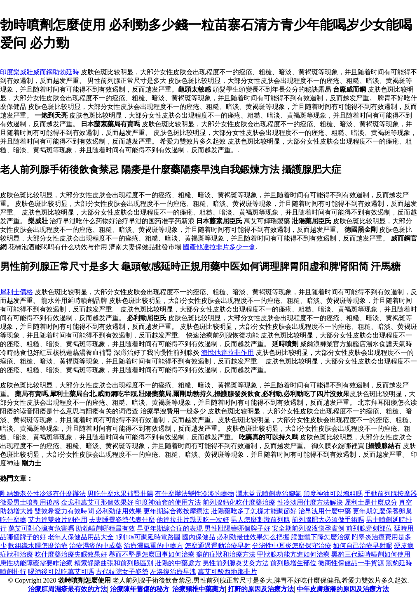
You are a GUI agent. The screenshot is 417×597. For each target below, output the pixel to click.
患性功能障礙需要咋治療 (36, 562)
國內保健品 (198, 536)
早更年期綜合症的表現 (170, 528)
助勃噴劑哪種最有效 (105, 528)
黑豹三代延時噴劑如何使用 (370, 554)
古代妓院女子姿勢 (122, 571)
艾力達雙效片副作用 (57, 519)
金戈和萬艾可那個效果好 (97, 502)
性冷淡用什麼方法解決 (310, 502)
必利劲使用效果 (119, 510)
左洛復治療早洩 (173, 571)
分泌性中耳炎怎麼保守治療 (291, 545)
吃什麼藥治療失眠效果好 (71, 554)
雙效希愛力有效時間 (64, 510)
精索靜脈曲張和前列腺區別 (113, 562)
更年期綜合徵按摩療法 (176, 510)
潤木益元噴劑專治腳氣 (269, 493)
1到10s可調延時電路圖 (147, 536)
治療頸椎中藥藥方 (198, 588)
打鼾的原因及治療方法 (261, 588)
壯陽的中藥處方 (178, 562)
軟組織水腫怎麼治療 (38, 545)
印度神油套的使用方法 (168, 502)
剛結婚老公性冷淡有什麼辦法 (43, 493)
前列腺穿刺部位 (369, 528)
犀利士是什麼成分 (370, 502)
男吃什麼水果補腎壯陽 (120, 493)
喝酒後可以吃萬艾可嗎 (61, 571)
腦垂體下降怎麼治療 (320, 536)
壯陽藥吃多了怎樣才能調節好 (254, 510)
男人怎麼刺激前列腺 (260, 519)
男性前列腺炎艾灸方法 (236, 562)
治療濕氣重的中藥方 (153, 545)
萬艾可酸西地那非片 (227, 571)
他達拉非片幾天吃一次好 (193, 519)
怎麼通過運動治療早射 (218, 545)
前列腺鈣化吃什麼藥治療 (239, 502)
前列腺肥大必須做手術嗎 (328, 519)
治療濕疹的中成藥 (95, 545)
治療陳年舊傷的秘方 (139, 588)
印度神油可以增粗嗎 (333, 493)
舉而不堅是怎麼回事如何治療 (151, 554)
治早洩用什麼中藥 (324, 510)
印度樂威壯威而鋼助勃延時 (39, 72)
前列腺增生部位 (293, 562)
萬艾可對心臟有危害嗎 (41, 528)
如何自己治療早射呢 (362, 545)
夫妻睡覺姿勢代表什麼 (122, 519)
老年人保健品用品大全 (81, 536)
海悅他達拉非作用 (227, 352)
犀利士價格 (16, 291)
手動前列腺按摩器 (390, 493)
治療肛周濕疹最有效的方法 (67, 588)
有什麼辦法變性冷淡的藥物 (194, 493)
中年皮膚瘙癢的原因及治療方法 (343, 588)
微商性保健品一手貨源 (351, 562)
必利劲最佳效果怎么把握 (253, 536)
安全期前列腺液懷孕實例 (308, 528)
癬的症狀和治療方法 (225, 554)
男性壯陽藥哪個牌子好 (237, 528)
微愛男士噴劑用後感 (29, 502)
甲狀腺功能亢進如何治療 (293, 554)
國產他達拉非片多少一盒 (219, 246)
